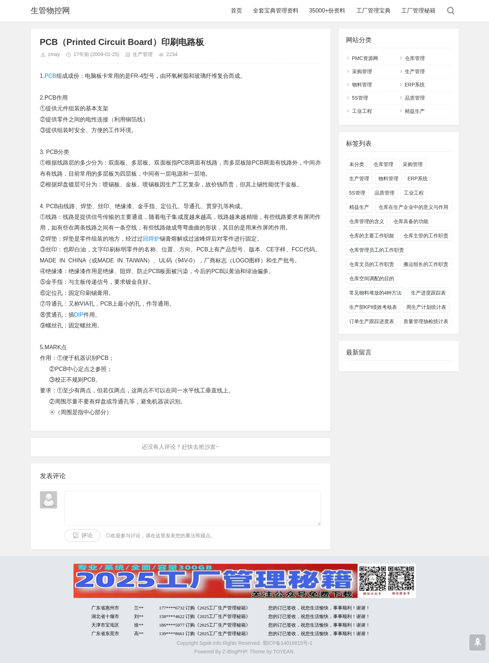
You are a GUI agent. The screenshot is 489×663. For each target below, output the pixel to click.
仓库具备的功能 (410, 221)
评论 (87, 535)
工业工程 (362, 111)
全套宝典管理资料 (276, 10)
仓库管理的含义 (366, 221)
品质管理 (415, 98)
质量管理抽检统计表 (425, 321)
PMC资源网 (365, 58)
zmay (54, 54)
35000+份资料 (327, 10)
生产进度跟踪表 (428, 293)
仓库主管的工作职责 (425, 235)
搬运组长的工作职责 (425, 264)
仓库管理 (415, 58)
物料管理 (362, 84)
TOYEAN (283, 651)
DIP (79, 315)
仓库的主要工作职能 (371, 235)
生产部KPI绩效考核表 (373, 307)
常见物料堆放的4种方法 (375, 293)
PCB (50, 76)
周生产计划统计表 (426, 307)
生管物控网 (50, 10)
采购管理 (362, 71)
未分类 (356, 164)
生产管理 (143, 54)
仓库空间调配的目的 (371, 278)
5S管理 (360, 98)
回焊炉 (151, 239)
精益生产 (415, 111)
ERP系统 (415, 84)
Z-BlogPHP (235, 651)
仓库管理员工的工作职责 (376, 250)
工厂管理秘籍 (418, 10)
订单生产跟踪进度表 (371, 321)
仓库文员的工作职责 (371, 264)
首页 (236, 10)
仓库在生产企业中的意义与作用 (413, 207)
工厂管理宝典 (373, 10)
